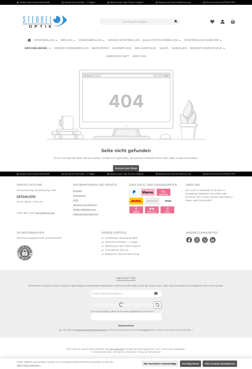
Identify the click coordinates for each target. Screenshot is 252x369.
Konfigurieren (190, 363)
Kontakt (77, 190)
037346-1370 (26, 196)
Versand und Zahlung (85, 204)
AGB (75, 200)
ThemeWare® (154, 352)
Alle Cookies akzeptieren (220, 363)
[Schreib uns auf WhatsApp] (204, 240)
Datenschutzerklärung (85, 214)
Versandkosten (117, 349)
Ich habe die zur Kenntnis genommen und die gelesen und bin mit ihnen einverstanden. (128, 330)
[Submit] (156, 293)
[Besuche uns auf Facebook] (189, 240)
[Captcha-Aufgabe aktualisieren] (157, 305)
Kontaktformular (45, 212)
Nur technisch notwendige (160, 363)
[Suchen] (176, 21)
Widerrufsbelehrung (84, 209)
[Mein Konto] (222, 21)
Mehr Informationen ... (29, 365)
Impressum (79, 195)
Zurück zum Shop (126, 168)
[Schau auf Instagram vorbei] (197, 240)
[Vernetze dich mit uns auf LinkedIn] (212, 240)
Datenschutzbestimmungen (91, 330)
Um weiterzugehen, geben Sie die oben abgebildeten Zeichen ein (122, 311)
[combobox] (135, 21)
